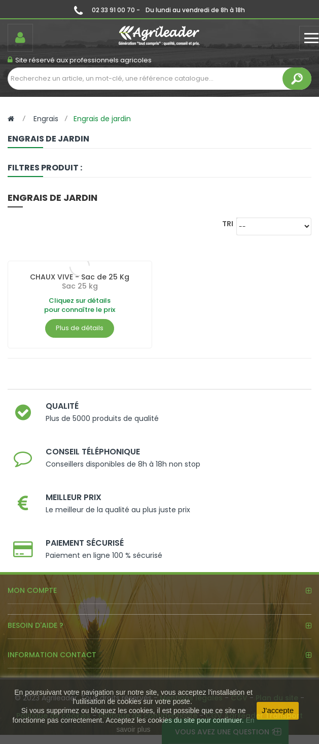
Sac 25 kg (80, 286)
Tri (227, 223)
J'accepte (278, 710)
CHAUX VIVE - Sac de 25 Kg (79, 277)
